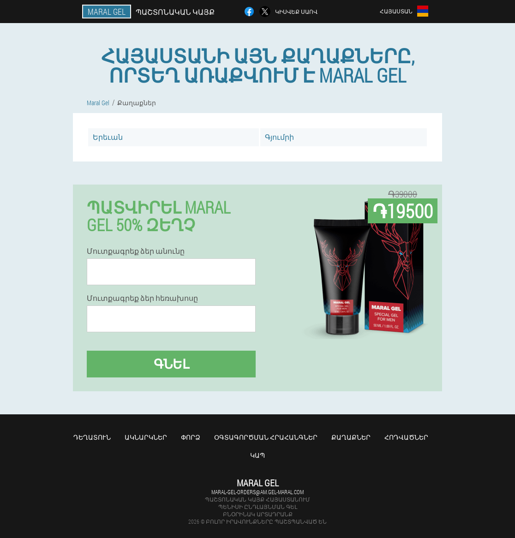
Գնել (171, 363)
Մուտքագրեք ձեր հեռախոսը (142, 298)
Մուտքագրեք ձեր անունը (136, 251)
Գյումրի (279, 137)
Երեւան (108, 137)
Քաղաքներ (351, 437)
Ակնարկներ (146, 437)
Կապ (257, 455)
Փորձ (190, 437)
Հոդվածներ (406, 437)
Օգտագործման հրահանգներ (265, 437)
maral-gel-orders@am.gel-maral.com (257, 492)
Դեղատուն (92, 437)
